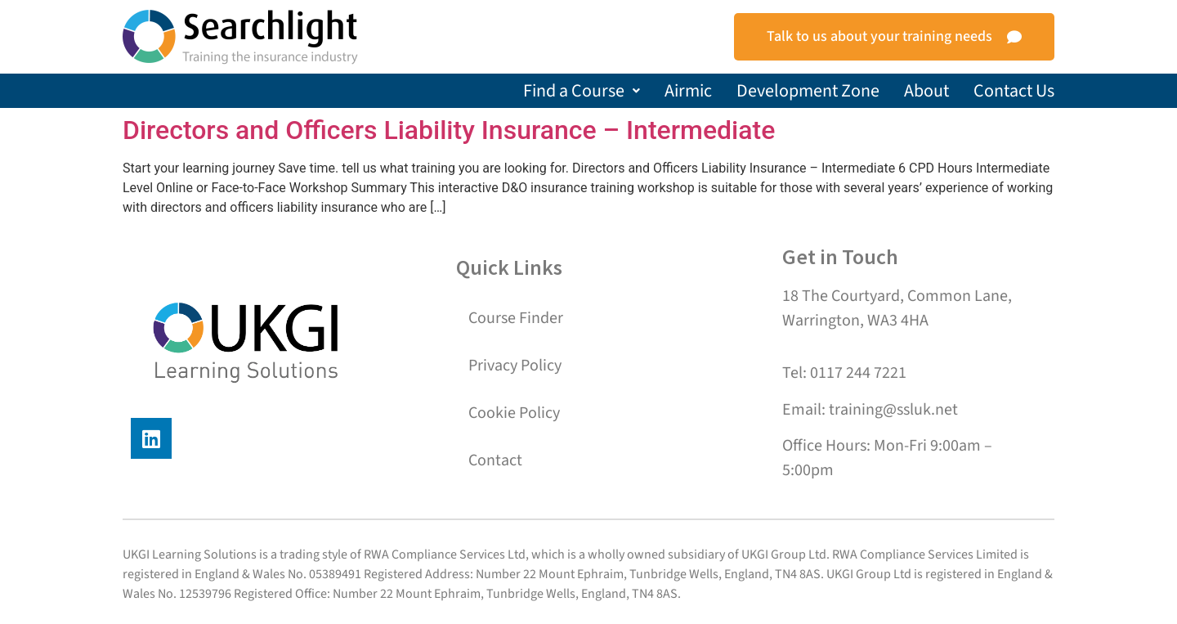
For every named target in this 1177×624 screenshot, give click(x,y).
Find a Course (581, 91)
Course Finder (515, 318)
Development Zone (807, 91)
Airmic (688, 91)
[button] (581, 91)
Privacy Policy (515, 365)
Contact (495, 460)
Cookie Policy (514, 413)
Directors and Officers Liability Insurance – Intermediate (449, 130)
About (926, 91)
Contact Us (1013, 91)
